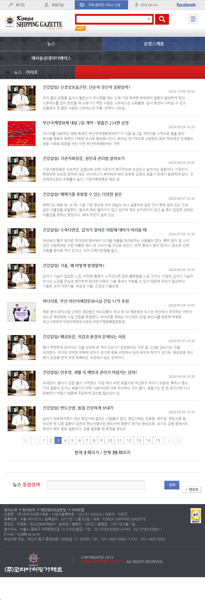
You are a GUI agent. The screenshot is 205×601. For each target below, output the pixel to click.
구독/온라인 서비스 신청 (104, 5)
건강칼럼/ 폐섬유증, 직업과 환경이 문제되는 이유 (84, 337)
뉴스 (51, 43)
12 (129, 440)
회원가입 (58, 5)
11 (119, 440)
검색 (172, 485)
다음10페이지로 (178, 440)
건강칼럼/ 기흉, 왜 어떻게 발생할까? (73, 266)
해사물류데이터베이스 (51, 58)
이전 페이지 (35, 440)
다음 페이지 (168, 440)
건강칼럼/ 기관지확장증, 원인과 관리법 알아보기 (84, 159)
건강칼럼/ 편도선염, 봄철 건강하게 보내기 (78, 408)
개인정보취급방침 (53, 510)
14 (148, 440)
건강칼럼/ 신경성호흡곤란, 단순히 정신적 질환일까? (87, 87)
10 (109, 440)
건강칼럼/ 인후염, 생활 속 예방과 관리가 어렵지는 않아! (90, 373)
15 (157, 440)
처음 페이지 (26, 440)
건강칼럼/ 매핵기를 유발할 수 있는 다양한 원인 (82, 194)
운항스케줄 (154, 43)
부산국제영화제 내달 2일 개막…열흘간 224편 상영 (86, 123)
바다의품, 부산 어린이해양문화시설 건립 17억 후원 (86, 301)
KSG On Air (149, 5)
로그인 (20, 5)
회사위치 (28, 510)
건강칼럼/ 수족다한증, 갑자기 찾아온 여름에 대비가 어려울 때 (95, 230)
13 (138, 440)
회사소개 (10, 510)
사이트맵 (77, 510)
